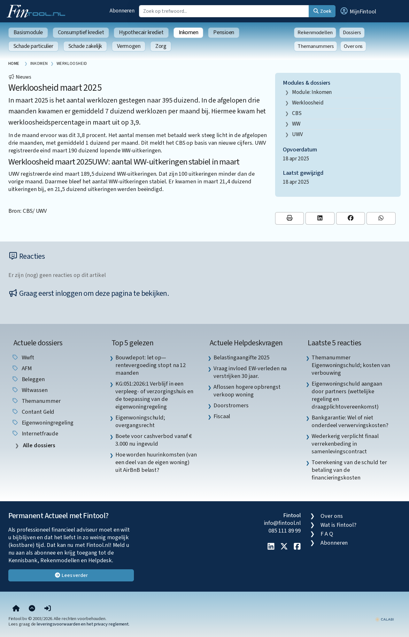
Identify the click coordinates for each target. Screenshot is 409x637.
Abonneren (122, 11)
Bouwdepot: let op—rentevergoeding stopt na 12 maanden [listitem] (150, 365)
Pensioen (223, 32)
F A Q (326, 534)
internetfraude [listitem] (35, 433)
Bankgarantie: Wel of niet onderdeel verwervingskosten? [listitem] (350, 421)
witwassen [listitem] (30, 390)
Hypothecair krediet (141, 32)
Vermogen (128, 46)
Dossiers (352, 32)
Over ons (353, 46)
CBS (297, 113)
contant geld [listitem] (33, 412)
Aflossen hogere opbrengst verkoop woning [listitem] (247, 391)
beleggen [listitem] (28, 379)
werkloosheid (308, 103)
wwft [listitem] (23, 357)
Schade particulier (33, 46)
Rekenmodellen (315, 32)
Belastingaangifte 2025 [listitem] (241, 357)
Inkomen (188, 32)
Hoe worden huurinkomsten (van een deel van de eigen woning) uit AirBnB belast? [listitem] (156, 462)
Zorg (160, 46)
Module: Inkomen (312, 92)
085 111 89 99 (284, 530)
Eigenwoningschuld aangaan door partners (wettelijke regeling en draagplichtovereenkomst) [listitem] (347, 395)
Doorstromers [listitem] (231, 405)
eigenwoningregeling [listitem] (42, 422)
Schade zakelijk (85, 46)
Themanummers (315, 46)
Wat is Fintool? (338, 525)
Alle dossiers (39, 445)
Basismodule (28, 32)
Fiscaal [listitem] (221, 416)
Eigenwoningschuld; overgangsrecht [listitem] (140, 421)
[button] (358, 11)
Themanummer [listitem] (36, 401)
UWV (297, 134)
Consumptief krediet (81, 32)
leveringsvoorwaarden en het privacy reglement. (83, 624)
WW (296, 124)
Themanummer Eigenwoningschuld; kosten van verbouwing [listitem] (351, 365)
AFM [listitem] (22, 368)
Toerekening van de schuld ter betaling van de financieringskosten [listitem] (349, 470)
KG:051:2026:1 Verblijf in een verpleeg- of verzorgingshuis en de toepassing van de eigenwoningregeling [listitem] (154, 395)
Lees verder (71, 575)
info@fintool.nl (282, 523)
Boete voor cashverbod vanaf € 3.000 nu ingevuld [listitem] (153, 440)
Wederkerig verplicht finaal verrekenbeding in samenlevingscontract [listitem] (345, 444)
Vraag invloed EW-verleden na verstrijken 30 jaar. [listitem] (250, 372)
